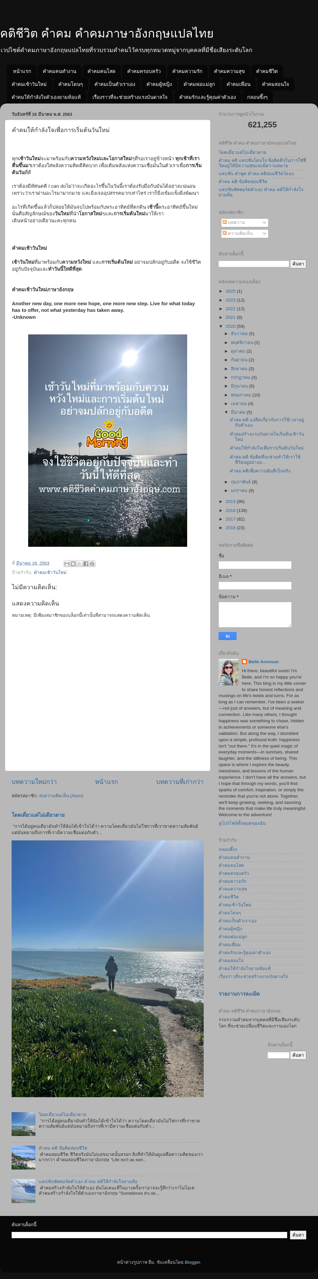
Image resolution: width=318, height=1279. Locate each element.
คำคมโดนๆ (70, 84)
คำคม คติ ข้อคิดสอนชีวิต (63, 1148)
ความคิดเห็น (238, 233)
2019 (231, 501)
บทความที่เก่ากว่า (180, 781)
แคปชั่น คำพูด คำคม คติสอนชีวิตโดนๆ (256, 173)
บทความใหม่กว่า (34, 781)
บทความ (234, 222)
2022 (231, 308)
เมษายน (239, 403)
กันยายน (240, 359)
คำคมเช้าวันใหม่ (29, 84)
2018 (231, 510)
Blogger (192, 1262)
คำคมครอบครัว (144, 71)
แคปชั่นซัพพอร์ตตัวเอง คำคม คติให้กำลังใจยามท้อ (88, 1181)
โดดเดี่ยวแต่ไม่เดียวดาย (38, 815)
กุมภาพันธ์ (241, 481)
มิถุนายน (240, 386)
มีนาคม (239, 412)
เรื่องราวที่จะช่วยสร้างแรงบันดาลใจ (130, 97)
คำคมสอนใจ (275, 84)
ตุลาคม (238, 351)
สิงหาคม (240, 368)
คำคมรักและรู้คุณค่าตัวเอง (207, 97)
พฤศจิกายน (242, 342)
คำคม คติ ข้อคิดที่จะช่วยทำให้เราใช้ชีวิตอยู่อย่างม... (265, 460)
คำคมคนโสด (101, 71)
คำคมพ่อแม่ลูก (199, 84)
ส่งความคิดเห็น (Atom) (61, 795)
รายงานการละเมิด (239, 994)
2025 (231, 291)
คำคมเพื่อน (238, 84)
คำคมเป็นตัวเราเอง (114, 84)
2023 (231, 300)
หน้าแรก (22, 71)
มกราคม (240, 490)
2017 (231, 519)
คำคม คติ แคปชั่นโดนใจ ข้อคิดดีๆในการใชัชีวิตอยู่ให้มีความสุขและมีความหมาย (262, 163)
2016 (231, 527)
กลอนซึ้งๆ (257, 97)
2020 (231, 326)
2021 (231, 317)
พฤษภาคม (241, 394)
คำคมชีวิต (267, 71)
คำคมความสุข (229, 71)
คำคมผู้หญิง (159, 84)
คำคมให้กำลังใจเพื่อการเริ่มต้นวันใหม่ (267, 448)
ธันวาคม (240, 333)
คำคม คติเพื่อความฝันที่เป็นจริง (260, 470)
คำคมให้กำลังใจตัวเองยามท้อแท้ (46, 97)
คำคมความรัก (187, 71)
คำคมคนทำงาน (59, 71)
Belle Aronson (263, 661)
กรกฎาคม (241, 377)
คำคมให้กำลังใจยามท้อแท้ (245, 968)
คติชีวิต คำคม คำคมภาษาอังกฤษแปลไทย (107, 33)
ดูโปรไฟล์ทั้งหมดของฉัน (242, 823)
